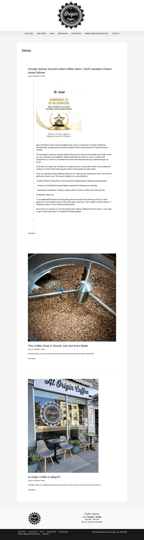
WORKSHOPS (63, 33)
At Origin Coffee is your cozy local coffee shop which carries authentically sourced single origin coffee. (65, 354)
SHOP (52, 33)
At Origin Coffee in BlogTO (44, 477)
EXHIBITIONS (76, 33)
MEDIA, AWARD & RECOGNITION (95, 33)
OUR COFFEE (42, 33)
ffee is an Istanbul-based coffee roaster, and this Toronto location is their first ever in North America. (72, 485)
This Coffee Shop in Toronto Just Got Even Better (58, 345)
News (45, 76)
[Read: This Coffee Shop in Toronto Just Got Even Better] (72, 297)
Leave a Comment (34, 76)
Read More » (32, 233)
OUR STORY (30, 33)
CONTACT (114, 33)
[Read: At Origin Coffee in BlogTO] (63, 426)
